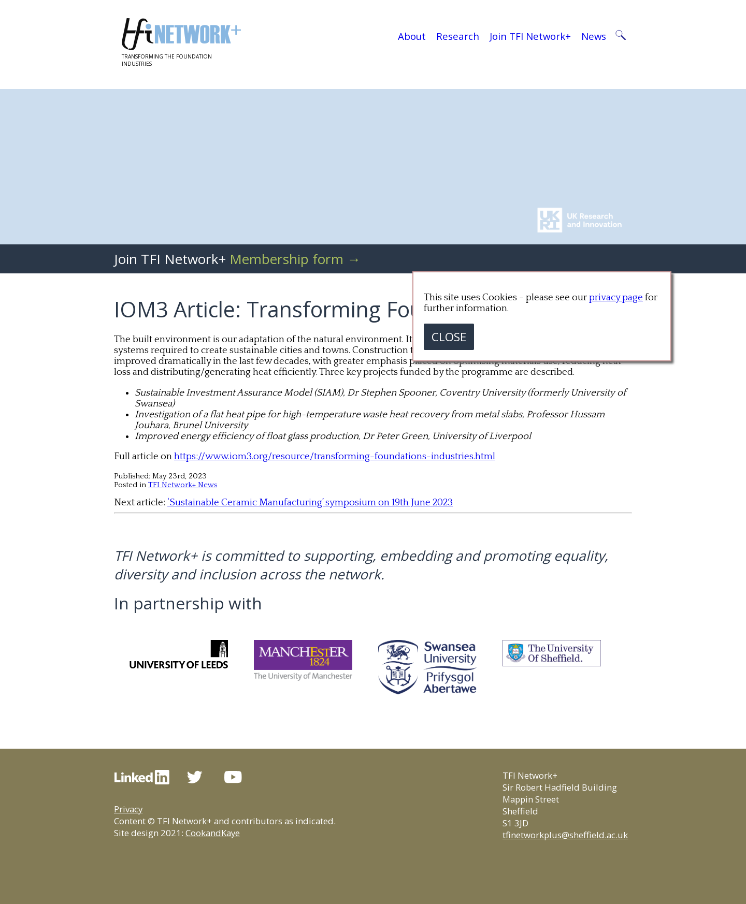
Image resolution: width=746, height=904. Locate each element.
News (593, 36)
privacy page (616, 297)
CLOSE (449, 337)
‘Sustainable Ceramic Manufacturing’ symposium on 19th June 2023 (310, 502)
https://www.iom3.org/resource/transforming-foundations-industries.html (334, 456)
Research (457, 36)
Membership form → (295, 259)
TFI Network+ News (182, 484)
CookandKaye (212, 833)
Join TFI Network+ (530, 36)
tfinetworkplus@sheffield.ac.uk (565, 835)
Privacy (128, 809)
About (412, 36)
